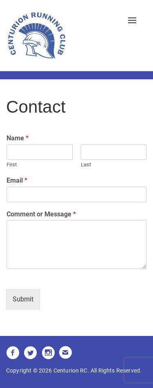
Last (86, 164)
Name (18, 138)
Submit (23, 299)
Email (17, 180)
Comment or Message (41, 214)
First (12, 164)
